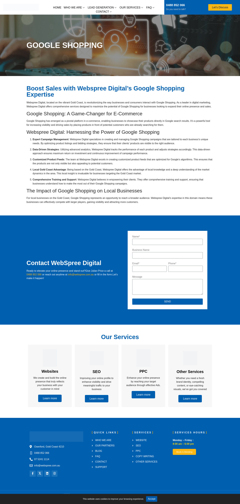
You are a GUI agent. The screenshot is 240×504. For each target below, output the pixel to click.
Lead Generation (102, 7)
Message (137, 277)
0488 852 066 (175, 5)
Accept (151, 499)
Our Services (131, 7)
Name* (136, 236)
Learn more (50, 398)
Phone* (172, 263)
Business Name (140, 250)
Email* (135, 263)
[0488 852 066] (162, 5)
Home (57, 7)
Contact (104, 11)
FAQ (150, 7)
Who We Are (74, 7)
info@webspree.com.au (81, 274)
